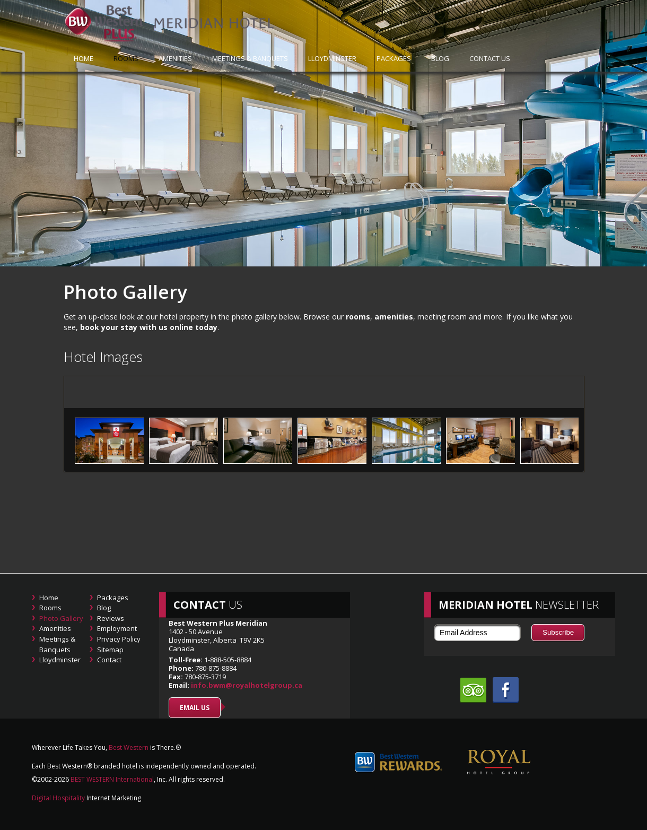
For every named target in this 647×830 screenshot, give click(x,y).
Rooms (125, 58)
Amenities (175, 58)
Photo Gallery (61, 618)
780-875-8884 (216, 668)
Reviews (110, 618)
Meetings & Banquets (250, 58)
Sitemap (110, 649)
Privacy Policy (119, 639)
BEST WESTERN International (111, 779)
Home (48, 597)
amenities (393, 317)
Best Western (128, 747)
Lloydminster (332, 58)
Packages (394, 58)
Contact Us (489, 58)
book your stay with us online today (148, 327)
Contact (109, 659)
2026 (61, 779)
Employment (117, 628)
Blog (440, 58)
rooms (358, 317)
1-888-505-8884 (227, 659)
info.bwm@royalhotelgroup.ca (246, 685)
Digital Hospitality (58, 797)
